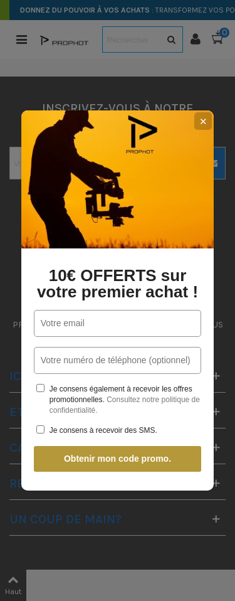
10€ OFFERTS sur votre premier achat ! (117, 283)
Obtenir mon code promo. (117, 459)
